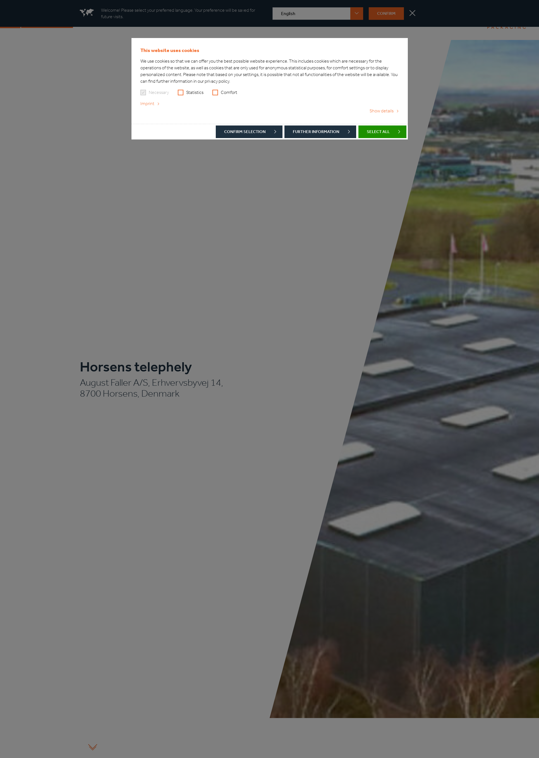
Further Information (316, 131)
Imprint (147, 103)
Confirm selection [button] (245, 131)
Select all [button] (378, 131)
